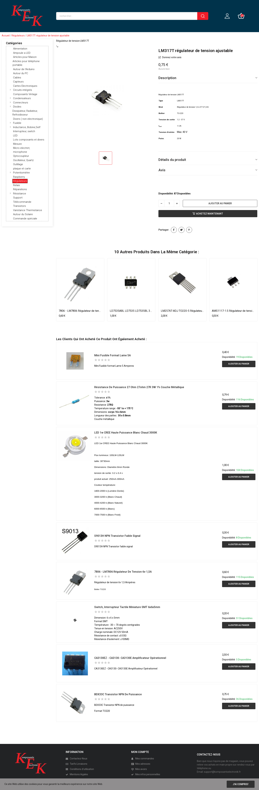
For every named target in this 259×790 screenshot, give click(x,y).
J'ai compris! (240, 784)
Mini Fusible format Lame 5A (112, 355)
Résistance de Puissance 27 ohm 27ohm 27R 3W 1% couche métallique (139, 387)
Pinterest (189, 230)
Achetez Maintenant (207, 213)
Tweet (181, 230)
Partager (174, 230)
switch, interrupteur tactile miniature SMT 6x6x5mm (127, 607)
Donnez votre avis (171, 57)
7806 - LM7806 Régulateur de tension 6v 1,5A (80, 310)
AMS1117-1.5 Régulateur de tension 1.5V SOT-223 (233, 310)
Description (167, 78)
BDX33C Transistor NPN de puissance (118, 694)
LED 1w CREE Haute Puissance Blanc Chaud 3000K (125, 432)
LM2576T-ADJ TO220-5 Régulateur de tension (182, 310)
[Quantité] (169, 203)
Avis (161, 170)
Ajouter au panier (220, 203)
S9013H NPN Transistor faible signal (117, 535)
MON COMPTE (140, 752)
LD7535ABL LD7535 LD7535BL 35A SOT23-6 (131, 310)
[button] (10, 89)
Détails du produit (172, 160)
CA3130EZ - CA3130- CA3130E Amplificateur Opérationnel (130, 658)
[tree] (27, 133)
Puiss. (161, 138)
